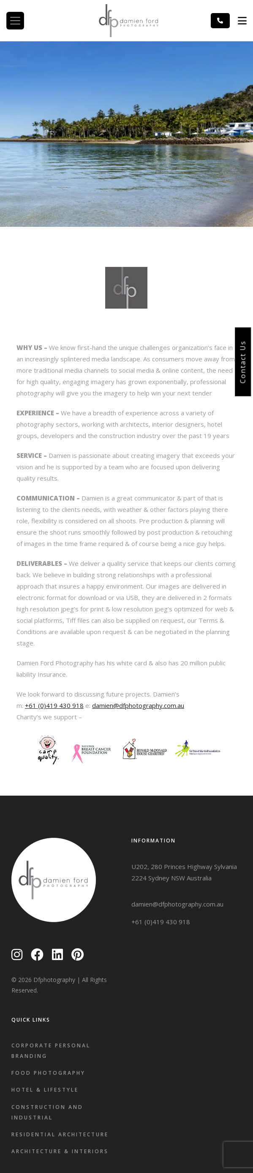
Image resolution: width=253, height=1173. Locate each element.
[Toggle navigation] (15, 21)
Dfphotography (54, 980)
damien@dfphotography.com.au (138, 705)
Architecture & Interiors (60, 1151)
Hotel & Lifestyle (45, 1089)
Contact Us (243, 361)
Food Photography (48, 1072)
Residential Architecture (60, 1134)
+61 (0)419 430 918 (54, 705)
